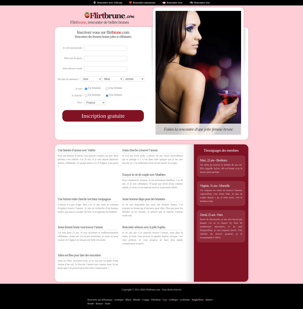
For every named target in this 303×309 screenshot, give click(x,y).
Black (128, 299)
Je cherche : (77, 95)
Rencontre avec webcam (109, 2)
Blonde (136, 299)
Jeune (107, 303)
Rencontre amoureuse (144, 2)
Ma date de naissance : (69, 79)
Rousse (99, 303)
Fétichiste (156, 299)
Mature (209, 299)
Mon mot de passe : (73, 58)
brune (81, 22)
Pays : (80, 102)
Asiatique (118, 299)
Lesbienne (185, 299)
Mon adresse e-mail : (73, 68)
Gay (165, 299)
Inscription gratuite (103, 116)
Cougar (145, 299)
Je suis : (79, 88)
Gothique (173, 299)
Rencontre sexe (202, 2)
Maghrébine (198, 299)
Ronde (91, 303)
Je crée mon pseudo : (73, 47)
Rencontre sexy (175, 2)
